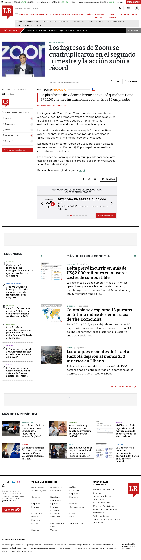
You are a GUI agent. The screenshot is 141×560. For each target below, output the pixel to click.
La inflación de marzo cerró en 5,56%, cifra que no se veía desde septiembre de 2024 (18, 312)
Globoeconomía (76, 507)
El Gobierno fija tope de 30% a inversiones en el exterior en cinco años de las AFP (19, 353)
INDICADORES (125, 14)
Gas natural (78, 22)
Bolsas (119, 422)
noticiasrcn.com (96, 548)
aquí (82, 170)
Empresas (35, 503)
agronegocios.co (33, 544)
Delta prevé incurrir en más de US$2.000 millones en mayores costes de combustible (97, 273)
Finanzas (35, 507)
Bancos (9, 365)
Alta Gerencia (56, 487)
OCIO (52, 14)
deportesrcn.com (25, 551)
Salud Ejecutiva (76, 523)
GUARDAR (130, 81)
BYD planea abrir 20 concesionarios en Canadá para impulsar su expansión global (33, 431)
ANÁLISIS (90, 14)
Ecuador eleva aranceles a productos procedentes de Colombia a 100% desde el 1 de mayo (19, 332)
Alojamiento (64, 22)
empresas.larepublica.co (55, 544)
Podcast (35, 523)
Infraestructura (56, 513)
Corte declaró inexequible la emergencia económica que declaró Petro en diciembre (19, 270)
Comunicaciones (13, 284)
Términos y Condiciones (103, 506)
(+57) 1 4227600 (9, 500)
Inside (72, 513)
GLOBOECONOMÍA (62, 14)
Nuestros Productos (102, 496)
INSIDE (135, 14)
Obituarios (55, 517)
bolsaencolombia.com (103, 544)
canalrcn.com (66, 548)
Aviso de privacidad (101, 503)
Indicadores (36, 513)
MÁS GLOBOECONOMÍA (121, 386)
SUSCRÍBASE (133, 2)
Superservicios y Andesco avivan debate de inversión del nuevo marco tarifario (80, 431)
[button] (41, 204)
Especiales (55, 503)
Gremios (90, 22)
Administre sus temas (14, 150)
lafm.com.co (112, 548)
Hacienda (10, 262)
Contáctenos (99, 499)
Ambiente (73, 422)
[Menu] (17, 14)
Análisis (72, 487)
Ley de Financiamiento (115, 22)
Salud (71, 444)
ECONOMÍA (33, 14)
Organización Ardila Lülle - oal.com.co (128, 546)
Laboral (10, 346)
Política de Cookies (101, 516)
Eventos (73, 503)
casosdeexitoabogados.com (15, 548)
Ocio (71, 517)
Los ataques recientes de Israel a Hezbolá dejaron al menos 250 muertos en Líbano (98, 356)
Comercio (10, 324)
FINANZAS (23, 14)
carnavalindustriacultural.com (44, 548)
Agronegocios (37, 487)
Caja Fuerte (55, 490)
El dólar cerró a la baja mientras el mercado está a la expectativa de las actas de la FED (126, 431)
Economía (73, 497)
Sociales (35, 530)
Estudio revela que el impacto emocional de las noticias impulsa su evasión (80, 451)
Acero (39, 25)
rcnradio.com (81, 548)
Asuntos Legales (38, 490)
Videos (53, 530)
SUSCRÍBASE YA (105, 215)
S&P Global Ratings (25, 25)
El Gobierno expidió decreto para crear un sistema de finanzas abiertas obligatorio (18, 372)
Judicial (25, 444)
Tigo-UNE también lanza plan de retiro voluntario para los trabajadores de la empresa (17, 292)
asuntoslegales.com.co (12, 544)
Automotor (27, 422)
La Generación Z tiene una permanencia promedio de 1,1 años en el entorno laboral (127, 454)
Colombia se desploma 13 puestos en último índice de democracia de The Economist (99, 314)
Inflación (47, 22)
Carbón (100, 22)
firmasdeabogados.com (79, 544)
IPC (55, 22)
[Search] (120, 8)
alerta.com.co (8, 551)
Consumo (35, 497)
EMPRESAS (43, 14)
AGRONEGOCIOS (78, 14)
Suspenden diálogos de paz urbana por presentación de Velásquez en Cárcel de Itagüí (33, 453)
